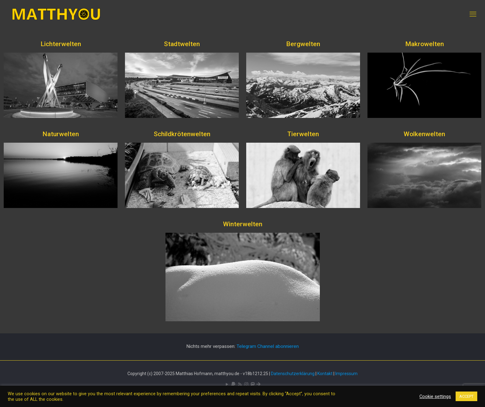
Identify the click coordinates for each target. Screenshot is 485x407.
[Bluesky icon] (258, 384)
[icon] (233, 384)
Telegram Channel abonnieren (268, 346)
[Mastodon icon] (253, 384)
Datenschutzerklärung (293, 373)
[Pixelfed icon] (246, 384)
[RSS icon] (240, 384)
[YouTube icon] (227, 384)
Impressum (346, 373)
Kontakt (325, 373)
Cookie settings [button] (435, 396)
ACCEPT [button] (466, 396)
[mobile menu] (473, 14)
